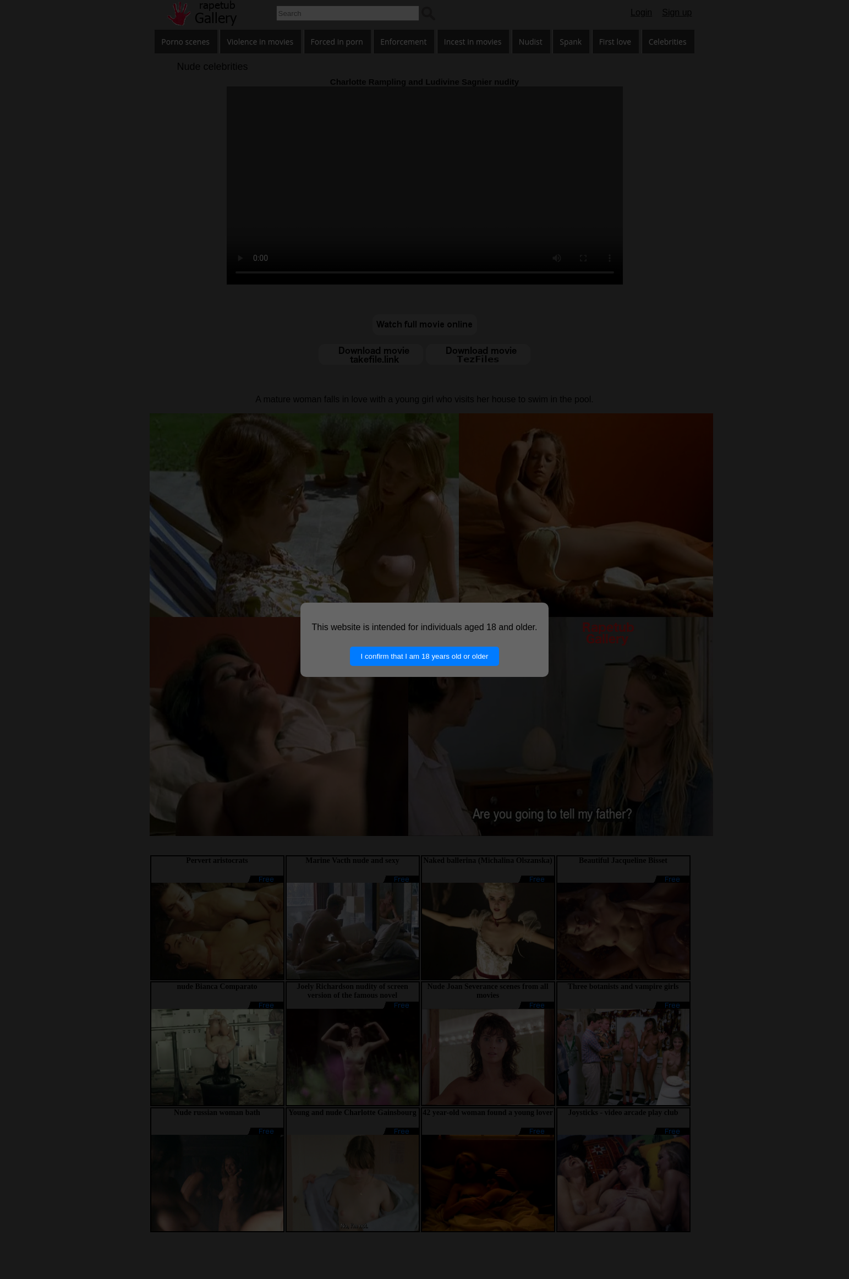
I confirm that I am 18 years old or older (425, 656)
